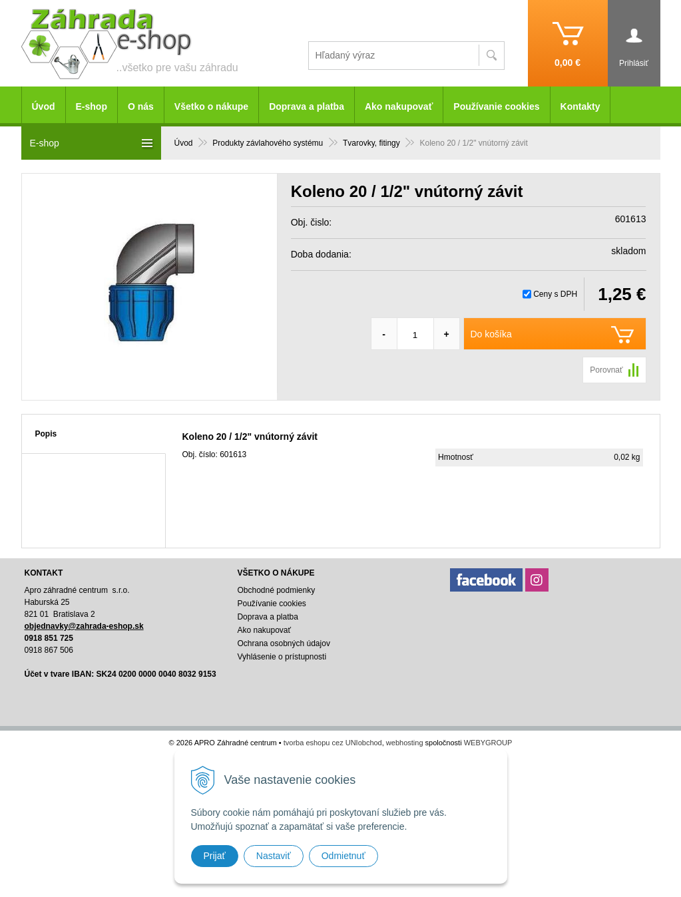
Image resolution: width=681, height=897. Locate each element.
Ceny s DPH (555, 294)
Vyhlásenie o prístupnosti (281, 656)
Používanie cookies (496, 106)
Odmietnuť (343, 855)
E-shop (91, 106)
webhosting (404, 743)
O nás (141, 106)
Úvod (43, 106)
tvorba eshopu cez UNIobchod (333, 743)
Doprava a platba (306, 106)
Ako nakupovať (399, 106)
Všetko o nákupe (211, 106)
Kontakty (580, 106)
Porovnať (606, 370)
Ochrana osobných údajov (283, 643)
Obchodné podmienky (276, 590)
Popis (46, 434)
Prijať (215, 855)
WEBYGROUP (488, 743)
